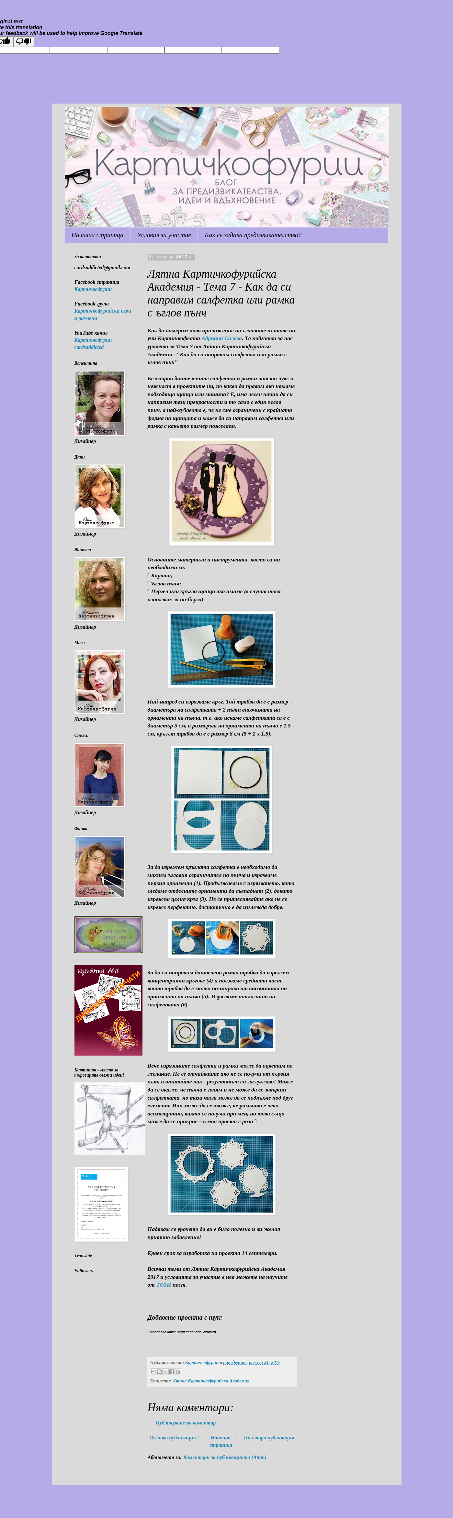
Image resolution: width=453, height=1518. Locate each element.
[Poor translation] (23, 41)
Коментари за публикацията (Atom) (224, 1457)
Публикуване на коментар (186, 1422)
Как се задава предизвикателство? (253, 234)
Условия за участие (164, 234)
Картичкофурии (93, 289)
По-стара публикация (269, 1437)
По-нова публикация (172, 1437)
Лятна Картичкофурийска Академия (211, 1380)
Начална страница (98, 234)
